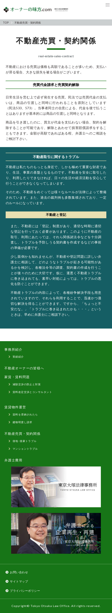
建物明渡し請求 (22, 422)
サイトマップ (19, 581)
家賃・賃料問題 (17, 377)
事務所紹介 (13, 349)
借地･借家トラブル (25, 441)
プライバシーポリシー (25, 590)
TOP (6, 22)
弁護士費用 (13, 460)
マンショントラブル (25, 448)
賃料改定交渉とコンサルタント (32, 391)
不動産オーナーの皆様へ (24, 368)
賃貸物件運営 (15, 407)
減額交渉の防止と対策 (27, 384)
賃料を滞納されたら (25, 414)
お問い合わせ (19, 572)
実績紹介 (18, 356)
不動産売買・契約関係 (22, 434)
